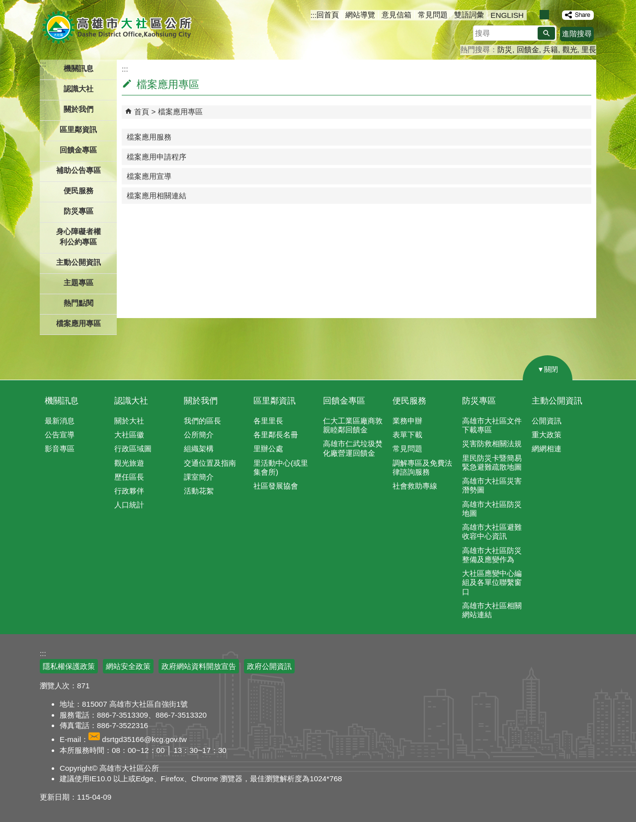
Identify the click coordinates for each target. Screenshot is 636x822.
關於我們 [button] (78, 109)
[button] (546, 33)
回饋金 (528, 49)
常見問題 (433, 14)
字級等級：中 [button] (544, 14)
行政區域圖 (133, 448)
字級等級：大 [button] (555, 14)
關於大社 (129, 420)
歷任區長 (129, 477)
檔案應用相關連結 (156, 195)
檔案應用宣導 (149, 176)
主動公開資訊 (557, 401)
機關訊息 (62, 401)
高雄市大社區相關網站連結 (492, 610)
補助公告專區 (78, 170)
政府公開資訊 (269, 666)
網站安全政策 (128, 666)
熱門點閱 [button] (78, 303)
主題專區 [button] (78, 282)
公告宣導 (60, 434)
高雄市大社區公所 (118, 27)
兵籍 (550, 49)
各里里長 (268, 420)
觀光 (569, 49)
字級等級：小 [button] (534, 14)
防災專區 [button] (78, 211)
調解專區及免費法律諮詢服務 (422, 467)
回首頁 (328, 14)
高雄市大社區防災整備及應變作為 (492, 555)
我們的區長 (202, 420)
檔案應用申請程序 (156, 157)
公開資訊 (546, 420)
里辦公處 (268, 448)
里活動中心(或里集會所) (280, 467)
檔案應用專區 (180, 111)
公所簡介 (199, 434)
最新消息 (60, 420)
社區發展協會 (275, 486)
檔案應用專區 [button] (78, 323)
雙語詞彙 (469, 14)
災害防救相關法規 (492, 443)
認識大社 (131, 401)
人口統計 (129, 504)
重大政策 (546, 434)
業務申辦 (407, 420)
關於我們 (201, 401)
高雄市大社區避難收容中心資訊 (492, 531)
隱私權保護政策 (69, 666)
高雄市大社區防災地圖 (492, 508)
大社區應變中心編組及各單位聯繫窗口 (492, 582)
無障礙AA (560, 661)
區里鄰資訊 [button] (78, 129)
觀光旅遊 (129, 463)
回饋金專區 (78, 150)
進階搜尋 (577, 33)
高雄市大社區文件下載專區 (492, 425)
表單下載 (407, 434)
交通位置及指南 (210, 463)
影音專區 (60, 448)
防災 (504, 49)
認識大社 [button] (78, 88)
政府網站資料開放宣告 (198, 666)
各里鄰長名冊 (275, 434)
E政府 (511, 660)
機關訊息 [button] (78, 68)
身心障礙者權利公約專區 (78, 236)
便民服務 (409, 401)
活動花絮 (199, 491)
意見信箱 (396, 14)
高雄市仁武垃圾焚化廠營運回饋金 (353, 448)
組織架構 (199, 448)
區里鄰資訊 (274, 401)
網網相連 (546, 448)
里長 (588, 49)
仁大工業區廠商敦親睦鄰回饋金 (353, 425)
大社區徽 (129, 434)
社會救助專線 (415, 486)
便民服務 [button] (78, 190)
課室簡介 (199, 477)
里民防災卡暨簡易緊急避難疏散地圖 (492, 462)
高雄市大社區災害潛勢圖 (492, 485)
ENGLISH (507, 15)
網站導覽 (360, 14)
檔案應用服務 (149, 137)
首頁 (141, 111)
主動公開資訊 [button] (78, 262)
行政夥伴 (129, 491)
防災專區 (479, 401)
